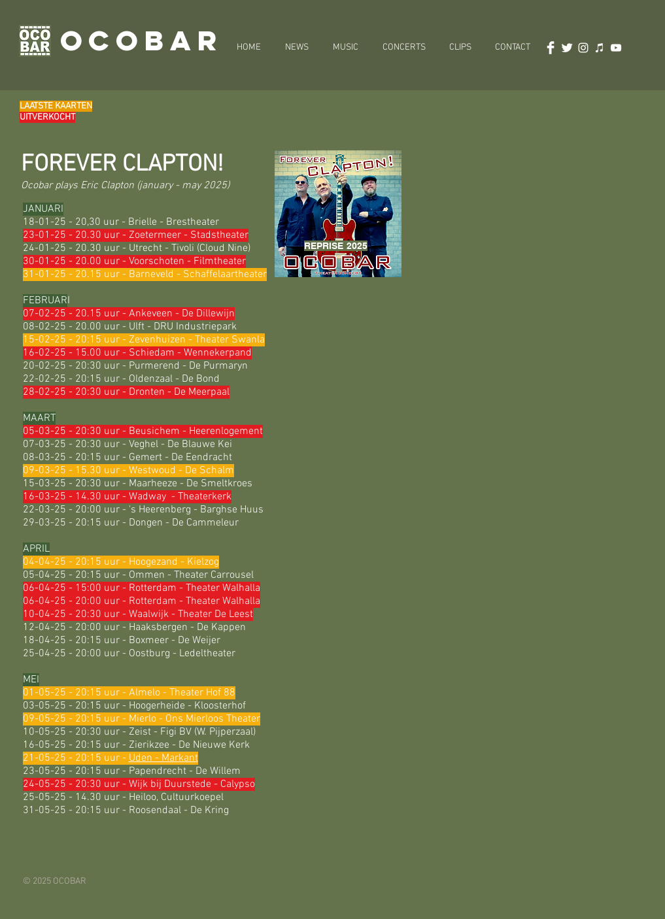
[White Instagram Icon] (583, 47)
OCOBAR (142, 40)
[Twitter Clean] (566, 47)
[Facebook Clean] (550, 47)
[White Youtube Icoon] (615, 47)
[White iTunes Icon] (599, 47)
